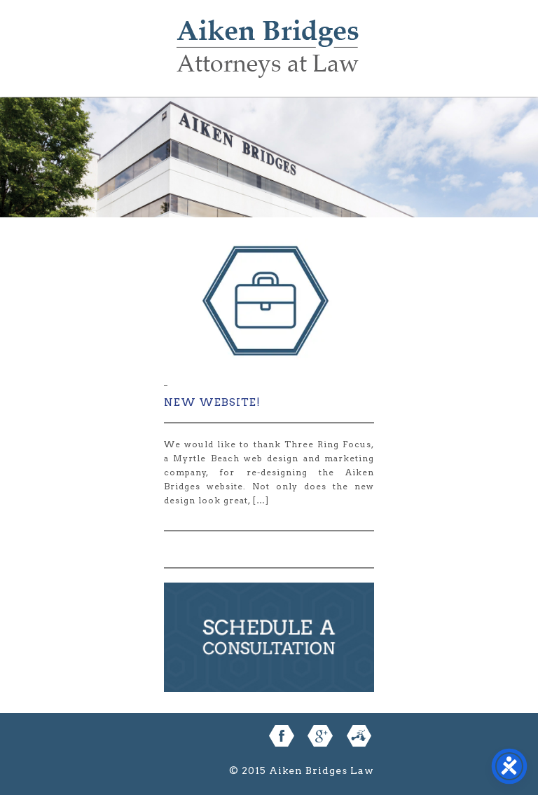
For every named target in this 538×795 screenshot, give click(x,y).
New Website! (212, 402)
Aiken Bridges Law (268, 58)
